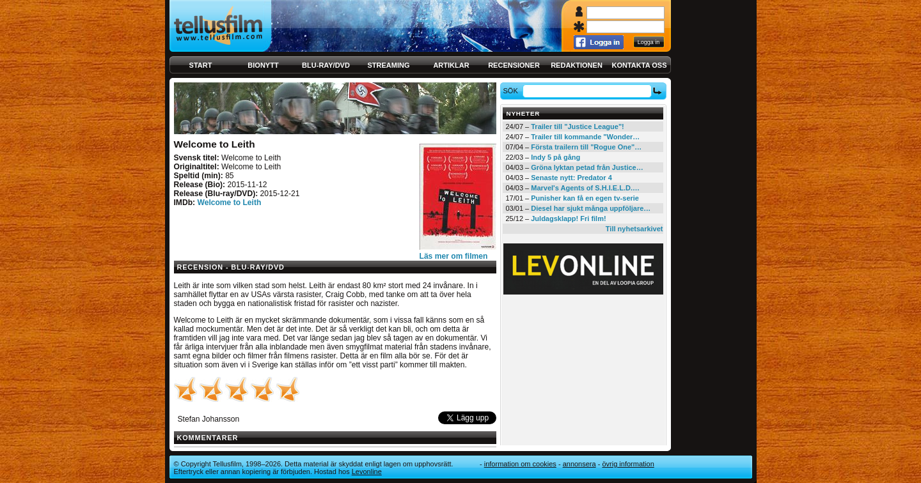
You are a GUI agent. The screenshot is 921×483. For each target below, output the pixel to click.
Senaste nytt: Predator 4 (571, 177)
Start (200, 65)
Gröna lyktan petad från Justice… (587, 167)
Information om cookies (520, 464)
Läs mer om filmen (454, 256)
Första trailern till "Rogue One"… (586, 147)
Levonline (367, 471)
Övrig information (628, 464)
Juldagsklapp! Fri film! (568, 218)
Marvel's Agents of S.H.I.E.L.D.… (585, 188)
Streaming (389, 65)
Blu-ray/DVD (326, 65)
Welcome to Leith (229, 202)
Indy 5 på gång (555, 157)
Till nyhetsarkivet (634, 229)
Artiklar (451, 65)
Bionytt (263, 65)
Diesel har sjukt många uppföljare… (590, 208)
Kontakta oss (639, 65)
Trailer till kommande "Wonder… (585, 137)
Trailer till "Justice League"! (577, 126)
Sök (512, 91)
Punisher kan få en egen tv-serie (585, 198)
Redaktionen (576, 65)
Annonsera (579, 464)
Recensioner (514, 65)
